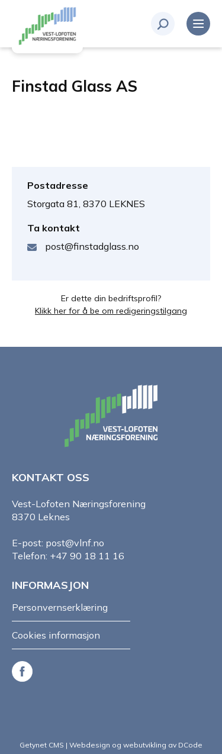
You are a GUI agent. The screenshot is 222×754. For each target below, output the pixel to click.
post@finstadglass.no (92, 246)
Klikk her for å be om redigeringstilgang (111, 310)
